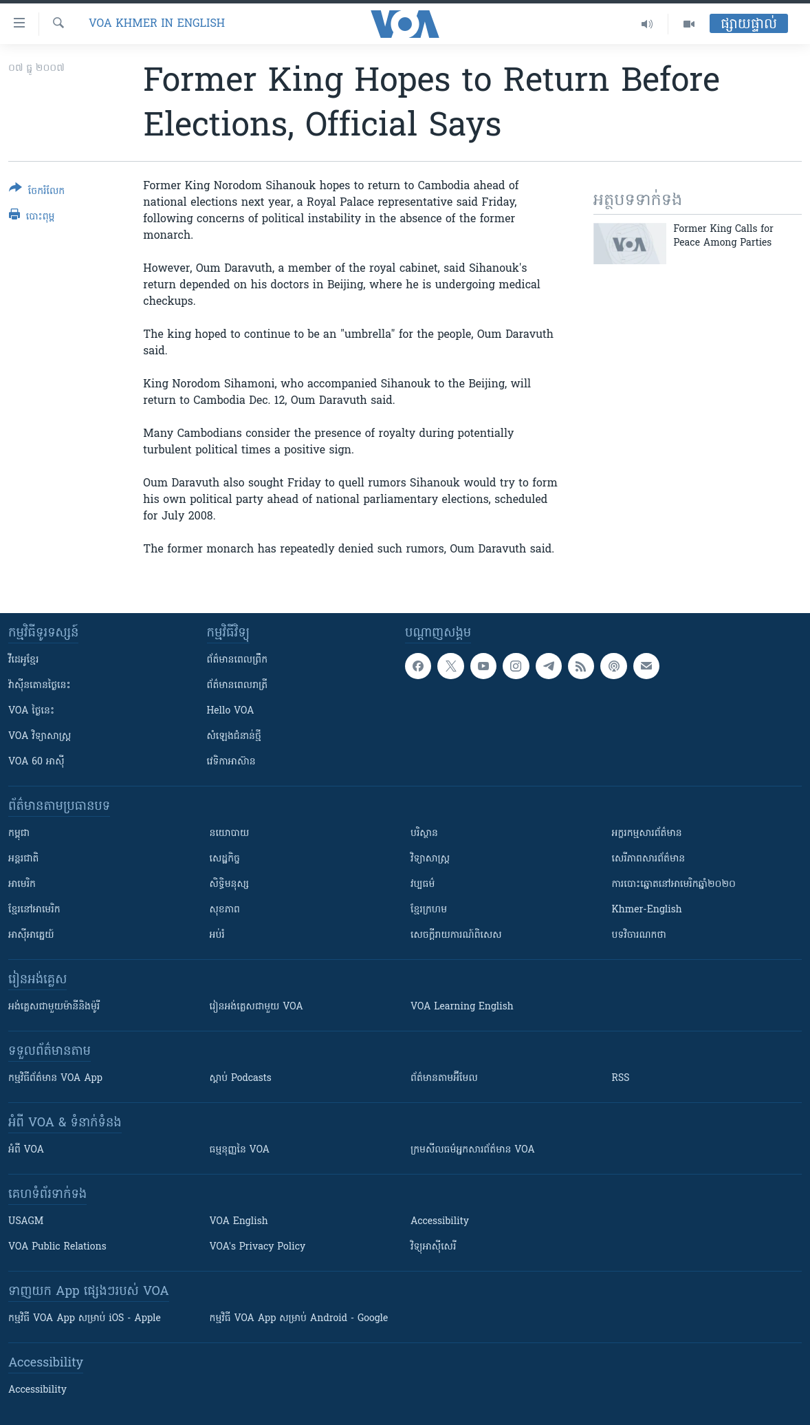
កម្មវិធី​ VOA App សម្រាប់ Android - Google (299, 1318)
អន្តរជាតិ (23, 859)
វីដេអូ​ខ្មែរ (23, 660)
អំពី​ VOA (26, 1150)
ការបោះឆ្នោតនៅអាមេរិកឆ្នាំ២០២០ (674, 884)
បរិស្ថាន (424, 833)
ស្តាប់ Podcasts (241, 1078)
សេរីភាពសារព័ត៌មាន (649, 859)
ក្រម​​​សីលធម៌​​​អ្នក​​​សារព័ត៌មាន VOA (473, 1150)
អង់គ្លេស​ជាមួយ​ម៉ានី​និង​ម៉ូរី (54, 1007)
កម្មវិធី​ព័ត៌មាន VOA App (55, 1078)
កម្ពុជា (19, 833)
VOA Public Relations (57, 1247)
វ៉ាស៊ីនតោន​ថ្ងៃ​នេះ (39, 685)
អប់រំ (217, 935)
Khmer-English (647, 910)
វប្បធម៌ (423, 884)
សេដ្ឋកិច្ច (225, 859)
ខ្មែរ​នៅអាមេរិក (34, 910)
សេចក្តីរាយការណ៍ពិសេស (456, 935)
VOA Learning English (462, 1007)
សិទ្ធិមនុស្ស (230, 884)
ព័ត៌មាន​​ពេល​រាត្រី (237, 685)
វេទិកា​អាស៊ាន (231, 762)
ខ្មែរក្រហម (429, 910)
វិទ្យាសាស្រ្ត (430, 859)
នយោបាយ (230, 833)
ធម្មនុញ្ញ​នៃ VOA (240, 1150)
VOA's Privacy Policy (258, 1247)
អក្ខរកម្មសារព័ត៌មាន (647, 833)
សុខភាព (225, 910)
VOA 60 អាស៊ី (36, 762)
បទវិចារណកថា (639, 935)
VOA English (239, 1221)
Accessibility (440, 1221)
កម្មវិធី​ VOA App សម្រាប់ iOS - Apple (84, 1318)
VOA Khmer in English (157, 24)
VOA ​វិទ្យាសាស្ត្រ (39, 736)
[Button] (37, 192)
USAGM (25, 1221)
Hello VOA (230, 711)
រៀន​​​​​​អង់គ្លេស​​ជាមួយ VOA (256, 1007)
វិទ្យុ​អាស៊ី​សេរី (433, 1247)
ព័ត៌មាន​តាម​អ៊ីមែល (444, 1078)
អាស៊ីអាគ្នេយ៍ (31, 935)
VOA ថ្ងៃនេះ (31, 711)
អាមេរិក (22, 884)
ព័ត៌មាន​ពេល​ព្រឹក (237, 660)
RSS (621, 1078)
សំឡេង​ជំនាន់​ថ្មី (234, 736)
